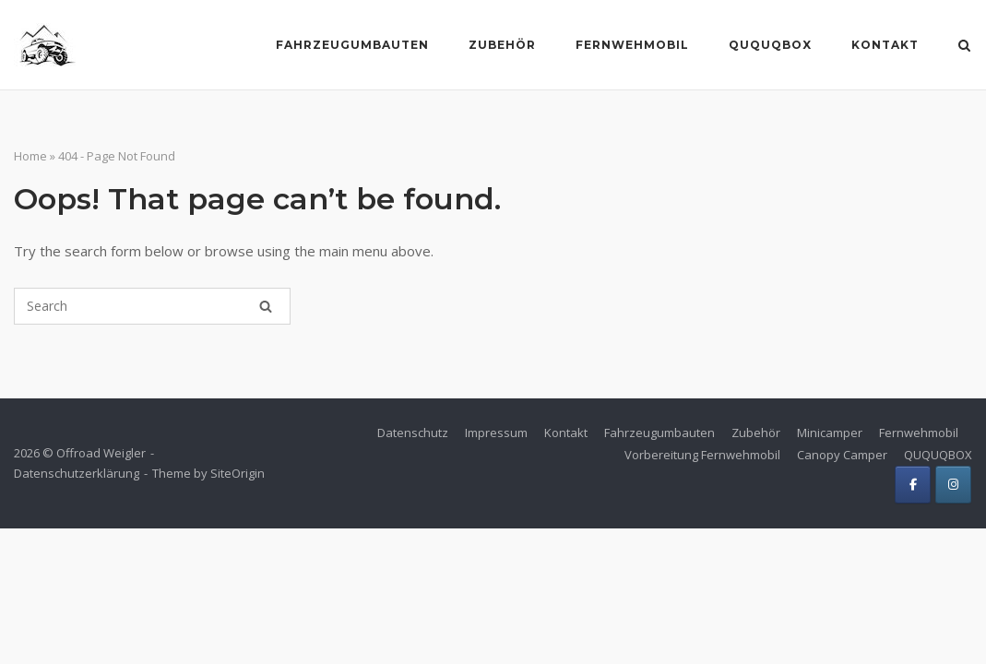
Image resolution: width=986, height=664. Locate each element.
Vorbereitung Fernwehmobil (702, 454)
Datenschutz (412, 432)
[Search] (266, 306)
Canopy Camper (842, 454)
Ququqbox (770, 45)
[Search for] (152, 306)
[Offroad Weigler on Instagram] (953, 485)
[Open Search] (964, 47)
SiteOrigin (237, 473)
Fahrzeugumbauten (352, 45)
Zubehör (502, 45)
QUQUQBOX (938, 454)
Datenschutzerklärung (76, 473)
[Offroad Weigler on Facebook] (913, 485)
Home (30, 156)
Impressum (496, 432)
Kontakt (885, 45)
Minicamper (829, 432)
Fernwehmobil (632, 45)
